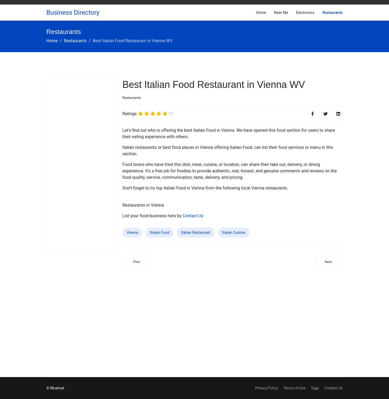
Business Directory (73, 12)
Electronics (305, 12)
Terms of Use (295, 388)
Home (261, 12)
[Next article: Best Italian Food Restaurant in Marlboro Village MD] (328, 262)
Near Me (281, 12)
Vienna (132, 232)
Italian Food (159, 232)
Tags (315, 388)
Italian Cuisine (234, 232)
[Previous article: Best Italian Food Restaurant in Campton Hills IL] (137, 262)
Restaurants (333, 12)
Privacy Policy (266, 388)
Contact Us (192, 215)
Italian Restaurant (195, 232)
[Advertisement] (80, 167)
